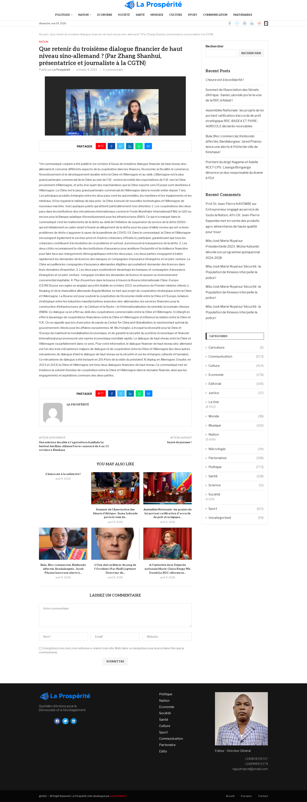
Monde (236, 416)
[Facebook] (229, 23)
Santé (140, 14)
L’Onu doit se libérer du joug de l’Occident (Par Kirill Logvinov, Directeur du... (115, 568)
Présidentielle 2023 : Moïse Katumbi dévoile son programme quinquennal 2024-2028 (233, 252)
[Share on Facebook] (111, 146)
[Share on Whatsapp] (139, 146)
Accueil (43, 34)
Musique (157, 14)
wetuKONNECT (118, 796)
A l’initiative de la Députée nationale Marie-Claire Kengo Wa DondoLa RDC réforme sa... (167, 568)
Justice (236, 393)
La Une (214, 402)
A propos (246, 795)
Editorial (236, 384)
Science (236, 485)
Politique (62, 14)
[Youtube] (259, 23)
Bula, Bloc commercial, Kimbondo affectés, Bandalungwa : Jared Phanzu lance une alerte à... (63, 568)
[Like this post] (102, 146)
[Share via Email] (148, 146)
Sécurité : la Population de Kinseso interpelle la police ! (233, 272)
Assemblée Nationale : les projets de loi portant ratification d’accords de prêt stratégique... (167, 513)
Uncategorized (236, 518)
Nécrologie (236, 449)
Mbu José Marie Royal (222, 241)
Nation (83, 14)
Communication (215, 14)
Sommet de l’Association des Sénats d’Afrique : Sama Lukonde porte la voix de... (115, 513)
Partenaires (242, 14)
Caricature (236, 347)
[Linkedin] (252, 23)
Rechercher (215, 46)
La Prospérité (61, 69)
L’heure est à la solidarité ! (63, 474)
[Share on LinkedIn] (130, 146)
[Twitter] (237, 23)
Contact (263, 795)
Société (124, 14)
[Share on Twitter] (120, 146)
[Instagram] (244, 23)
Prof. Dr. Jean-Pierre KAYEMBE (228, 204)
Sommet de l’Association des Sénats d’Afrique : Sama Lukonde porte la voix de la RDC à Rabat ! (234, 95)
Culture (175, 14)
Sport (192, 14)
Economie (104, 14)
